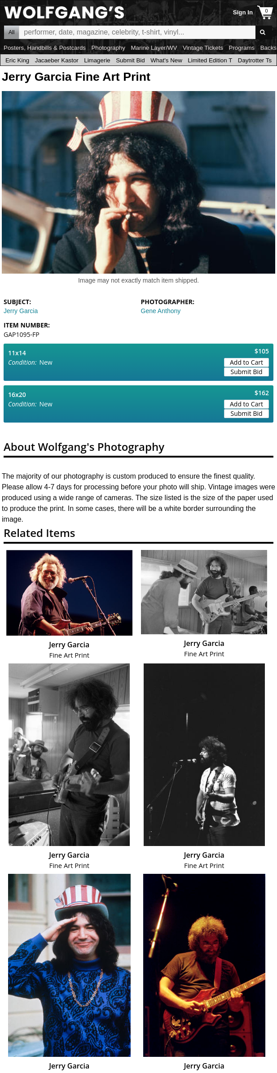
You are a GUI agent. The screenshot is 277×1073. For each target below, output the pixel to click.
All (11, 32)
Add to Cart (246, 362)
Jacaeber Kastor (57, 60)
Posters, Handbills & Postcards (45, 47)
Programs (242, 47)
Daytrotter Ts (255, 60)
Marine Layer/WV (154, 47)
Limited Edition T (210, 60)
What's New (166, 60)
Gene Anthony (161, 310)
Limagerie (97, 60)
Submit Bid (130, 60)
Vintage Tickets (203, 47)
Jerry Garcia (21, 310)
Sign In (243, 12)
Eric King (17, 60)
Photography (108, 47)
